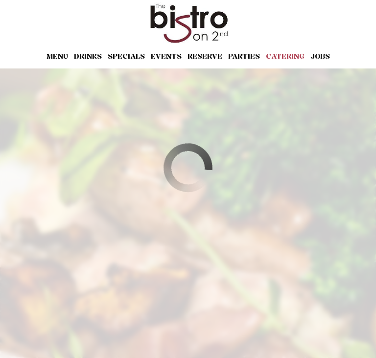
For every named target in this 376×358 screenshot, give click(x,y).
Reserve (205, 56)
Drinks (88, 56)
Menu (57, 56)
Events (166, 56)
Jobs (320, 56)
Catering (285, 56)
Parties (244, 56)
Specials (126, 56)
